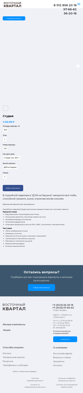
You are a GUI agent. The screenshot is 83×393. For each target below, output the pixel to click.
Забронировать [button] (13, 188)
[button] (41, 287)
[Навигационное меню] (78, 4)
